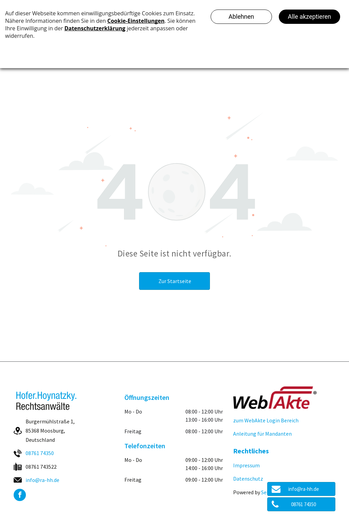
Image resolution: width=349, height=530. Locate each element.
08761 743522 (41, 466)
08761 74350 (40, 453)
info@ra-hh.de (42, 480)
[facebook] (20, 496)
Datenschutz (248, 478)
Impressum (246, 465)
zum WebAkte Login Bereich (266, 420)
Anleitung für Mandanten (262, 433)
